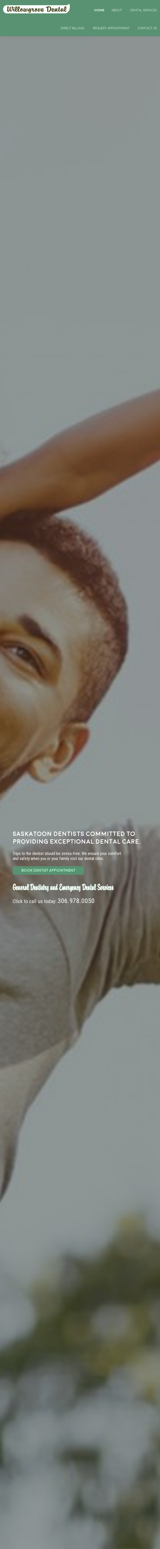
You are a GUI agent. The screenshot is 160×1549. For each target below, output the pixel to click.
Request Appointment (111, 28)
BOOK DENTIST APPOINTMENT (48, 870)
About (116, 10)
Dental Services (143, 10)
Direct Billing (72, 28)
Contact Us (147, 28)
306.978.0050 (76, 900)
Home (37, 8)
